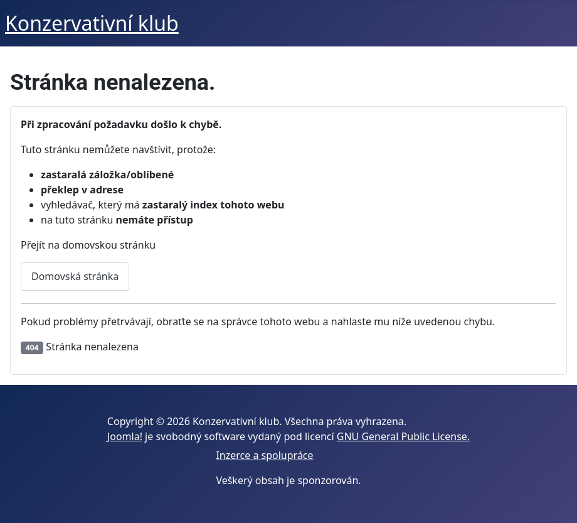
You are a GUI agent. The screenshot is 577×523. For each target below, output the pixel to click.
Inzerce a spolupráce (264, 455)
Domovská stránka (75, 276)
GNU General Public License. (403, 436)
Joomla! (124, 436)
